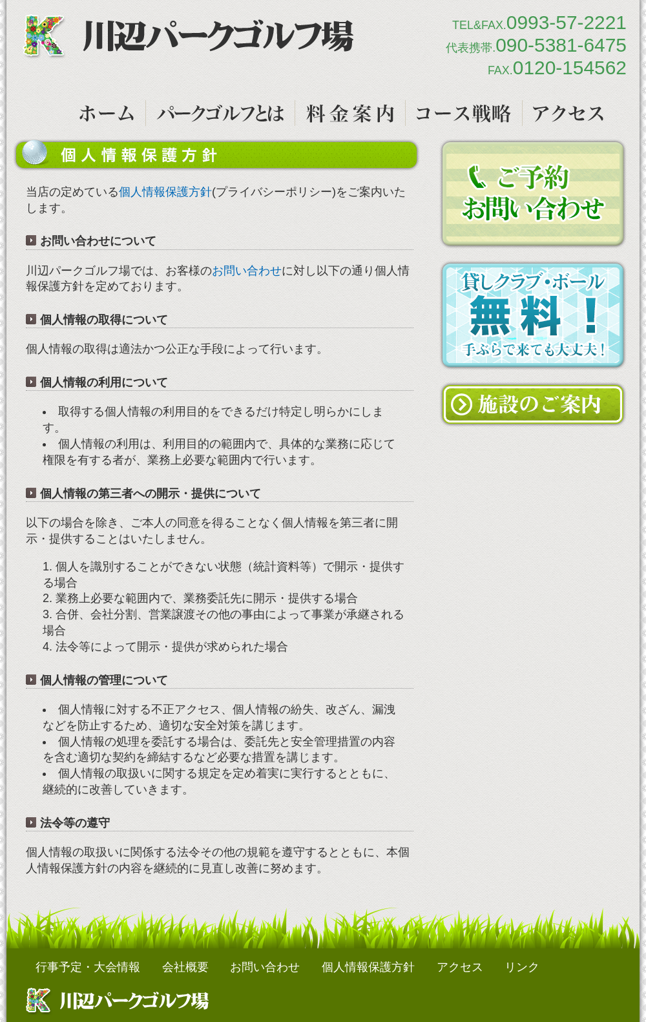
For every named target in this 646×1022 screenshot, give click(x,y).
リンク (522, 967)
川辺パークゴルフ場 (188, 37)
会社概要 (185, 967)
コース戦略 (464, 113)
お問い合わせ (247, 270)
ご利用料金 (350, 113)
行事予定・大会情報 (88, 967)
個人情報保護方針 (165, 191)
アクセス (568, 113)
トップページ (106, 113)
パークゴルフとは (220, 113)
